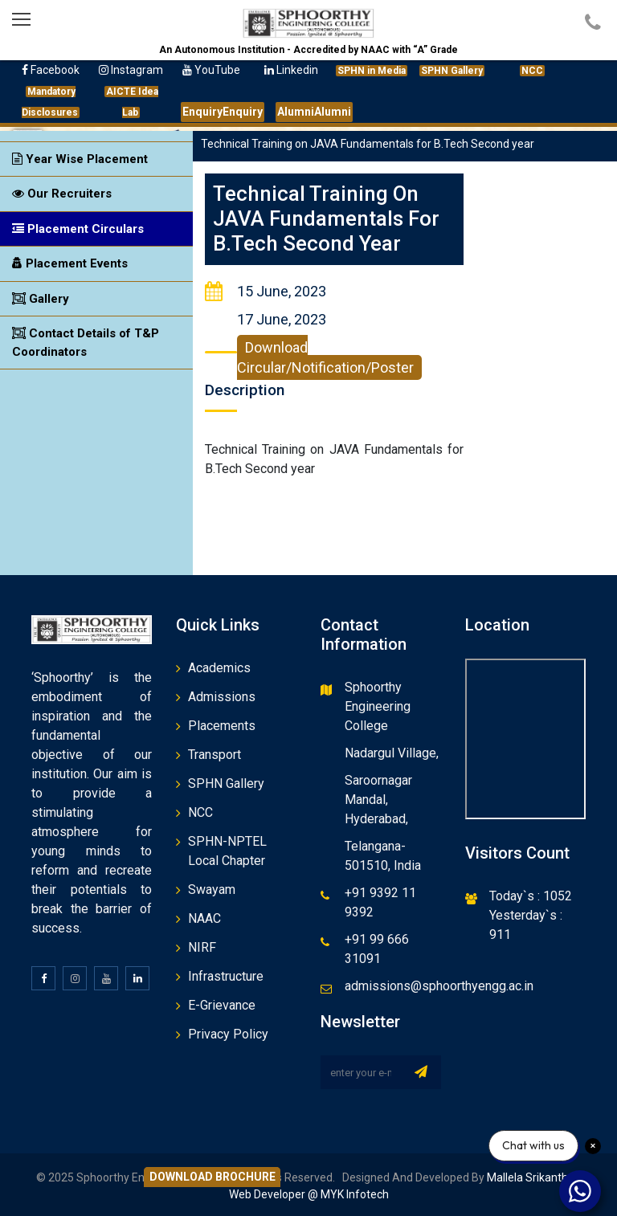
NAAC (204, 918)
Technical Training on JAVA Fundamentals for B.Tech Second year (327, 218)
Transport (214, 754)
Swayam (211, 889)
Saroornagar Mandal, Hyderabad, (378, 799)
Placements (221, 725)
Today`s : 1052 (530, 896)
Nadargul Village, (392, 753)
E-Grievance (221, 1005)
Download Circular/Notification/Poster (325, 357)
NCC (200, 812)
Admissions (221, 696)
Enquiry (222, 112)
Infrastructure (226, 976)
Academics (219, 667)
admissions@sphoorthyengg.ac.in (439, 986)
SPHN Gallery (226, 783)
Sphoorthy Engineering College (378, 706)
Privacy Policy (228, 1034)
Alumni (314, 112)
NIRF (202, 947)
